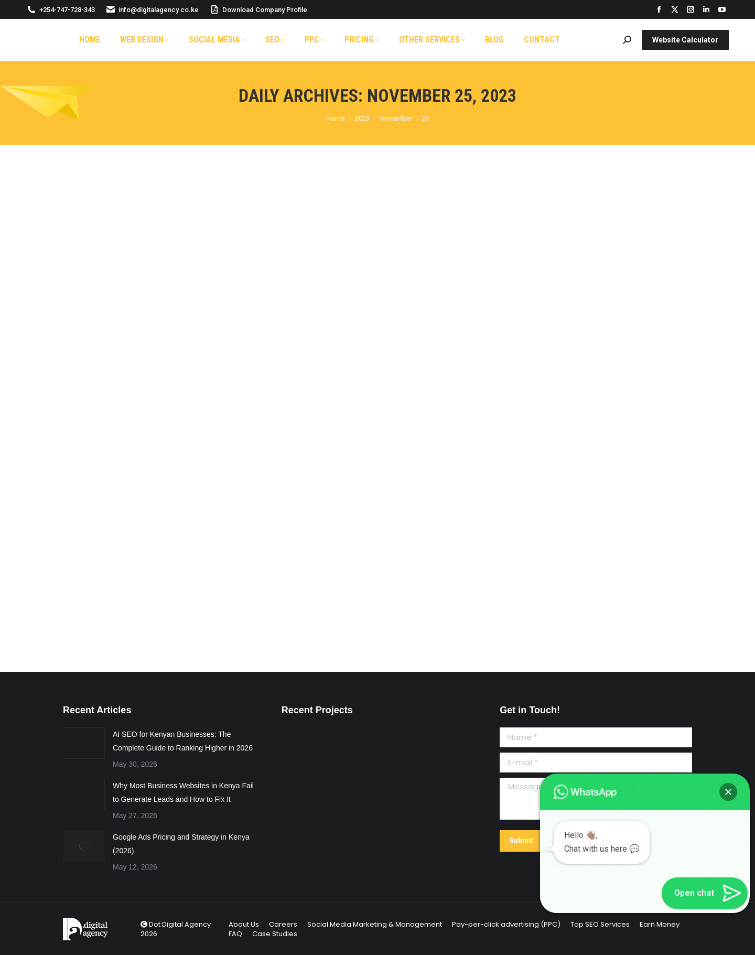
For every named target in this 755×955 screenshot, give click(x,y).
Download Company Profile (258, 10)
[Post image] (84, 743)
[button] (728, 792)
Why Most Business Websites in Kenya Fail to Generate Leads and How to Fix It (183, 792)
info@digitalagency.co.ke (152, 10)
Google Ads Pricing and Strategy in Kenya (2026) (181, 844)
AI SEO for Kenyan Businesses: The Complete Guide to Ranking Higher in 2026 (183, 741)
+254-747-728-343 (60, 10)
